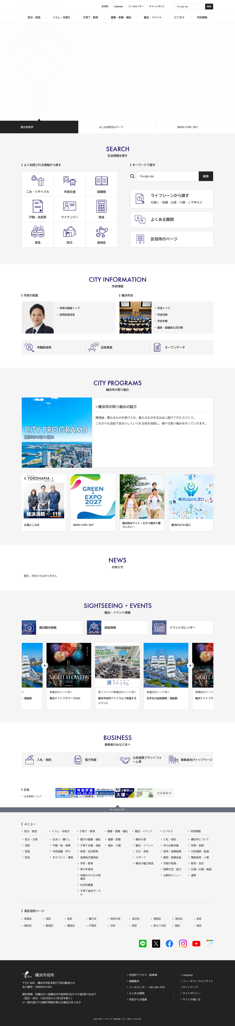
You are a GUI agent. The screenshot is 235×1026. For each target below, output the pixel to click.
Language (188, 975)
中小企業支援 (171, 845)
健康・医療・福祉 (117, 831)
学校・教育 (86, 863)
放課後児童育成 (89, 857)
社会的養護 (86, 885)
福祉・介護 (114, 845)
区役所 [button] (105, 6)
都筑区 (49, 925)
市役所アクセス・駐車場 (143, 975)
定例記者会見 (67, 314)
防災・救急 (30, 831)
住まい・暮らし (61, 839)
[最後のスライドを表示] (44, 665)
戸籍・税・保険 (61, 845)
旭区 (48, 918)
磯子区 (92, 918)
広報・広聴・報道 (201, 869)
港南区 (157, 918)
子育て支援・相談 (90, 845)
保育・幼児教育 (89, 851)
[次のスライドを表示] (190, 665)
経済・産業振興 (172, 851)
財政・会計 (197, 863)
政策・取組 (197, 845)
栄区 (199, 918)
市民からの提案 (138, 999)
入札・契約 (169, 839)
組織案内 (134, 981)
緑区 (177, 925)
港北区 (179, 918)
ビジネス (168, 831)
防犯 (27, 857)
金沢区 (136, 918)
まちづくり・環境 (63, 857)
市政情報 (195, 831)
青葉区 (28, 918)
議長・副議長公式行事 (170, 327)
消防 (27, 845)
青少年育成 (86, 869)
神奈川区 (115, 918)
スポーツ (141, 857)
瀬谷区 (28, 925)
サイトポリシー (191, 993)
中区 (113, 925)
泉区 (69, 918)
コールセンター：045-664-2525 (147, 987)
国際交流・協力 (172, 869)
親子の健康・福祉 (90, 839)
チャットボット (157, 6)
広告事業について (33, 796)
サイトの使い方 (191, 999)
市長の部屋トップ (70, 308)
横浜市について (200, 839)
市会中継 (162, 321)
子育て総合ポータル (90, 893)
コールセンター (136, 6)
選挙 (193, 875)
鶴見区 (71, 925)
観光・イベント (144, 831)
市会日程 (162, 314)
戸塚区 (92, 925)
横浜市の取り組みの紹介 (117, 407)
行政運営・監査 (200, 851)
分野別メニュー (172, 875)
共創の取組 (169, 863)
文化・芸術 (142, 851)
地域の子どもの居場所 (90, 877)
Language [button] (118, 6)
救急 (27, 851)
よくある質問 (136, 993)
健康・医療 (114, 839)
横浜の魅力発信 (145, 863)
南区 (199, 925)
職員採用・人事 (200, 857)
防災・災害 (31, 839)
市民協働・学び (61, 851)
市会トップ (163, 308)
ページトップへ (117, 810)
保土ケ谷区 (160, 925)
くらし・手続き (61, 831)
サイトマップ (190, 987)
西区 (134, 925)
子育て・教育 (87, 831)
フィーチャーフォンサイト (198, 981)
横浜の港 (141, 839)
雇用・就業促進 (172, 857)
